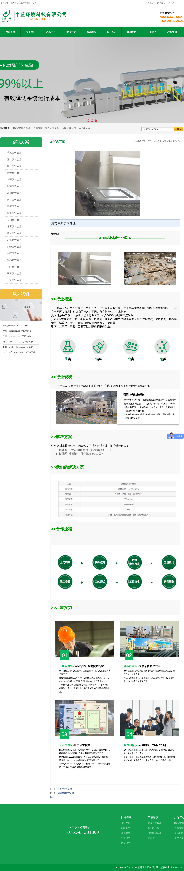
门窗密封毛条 (155, 833)
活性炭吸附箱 (69, 128)
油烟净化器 (84, 128)
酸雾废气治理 (14, 273)
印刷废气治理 (14, 193)
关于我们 (151, 3)
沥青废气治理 (14, 173)
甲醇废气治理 (14, 267)
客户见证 (111, 32)
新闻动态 (91, 32)
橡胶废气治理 (14, 166)
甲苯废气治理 (14, 280)
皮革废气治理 (14, 233)
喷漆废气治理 (14, 152)
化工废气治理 (14, 226)
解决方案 (71, 32)
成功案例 (131, 32)
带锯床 (151, 838)
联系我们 (171, 3)
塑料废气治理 (14, 159)
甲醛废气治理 (14, 253)
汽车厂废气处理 (65, 789)
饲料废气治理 (14, 199)
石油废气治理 (14, 220)
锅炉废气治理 (14, 246)
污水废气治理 (14, 240)
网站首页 (10, 32)
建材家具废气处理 (172, 141)
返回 (52, 797)
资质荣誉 (125, 833)
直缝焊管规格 (155, 823)
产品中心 (50, 32)
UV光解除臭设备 (22, 128)
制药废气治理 (14, 186)
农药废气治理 (14, 179)
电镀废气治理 (14, 206)
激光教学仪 (153, 828)
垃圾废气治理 (14, 213)
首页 (149, 141)
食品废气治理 (14, 260)
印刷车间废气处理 (66, 793)
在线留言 (161, 3)
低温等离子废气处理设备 (46, 128)
